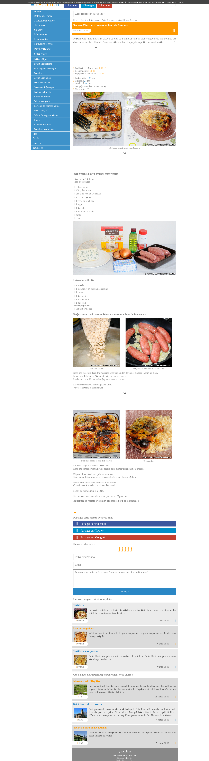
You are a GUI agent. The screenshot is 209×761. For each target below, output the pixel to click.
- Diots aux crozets (41, 82)
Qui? (118, 759)
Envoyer (125, 590)
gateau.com (130, 753)
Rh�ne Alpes (40, 59)
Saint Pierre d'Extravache (87, 702)
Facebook (39, 25)
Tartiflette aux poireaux (86, 649)
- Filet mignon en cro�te (44, 68)
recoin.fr (126, 750)
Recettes (128, 756)
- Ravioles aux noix (42, 124)
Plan (132, 759)
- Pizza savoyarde (41, 110)
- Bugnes (37, 120)
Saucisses (38, 147)
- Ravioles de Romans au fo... (46, 106)
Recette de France (44, 20)
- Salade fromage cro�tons (45, 115)
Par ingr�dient (42, 48)
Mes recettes (40, 34)
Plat (35, 133)
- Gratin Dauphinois (42, 78)
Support (125, 759)
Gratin (36, 138)
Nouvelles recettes (43, 43)
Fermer (181, 2)
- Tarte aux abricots (42, 92)
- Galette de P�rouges (43, 87)
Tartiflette (78, 603)
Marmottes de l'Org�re (86, 679)
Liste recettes (40, 39)
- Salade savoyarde (41, 101)
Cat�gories (40, 54)
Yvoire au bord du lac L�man (90, 726)
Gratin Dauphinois (83, 626)
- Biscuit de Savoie (41, 96)
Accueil (37, 11)
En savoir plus (171, 2)
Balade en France (42, 16)
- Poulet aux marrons (42, 64)
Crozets (37, 143)
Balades (120, 756)
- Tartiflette (38, 73)
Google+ (38, 29)
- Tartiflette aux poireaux (44, 129)
